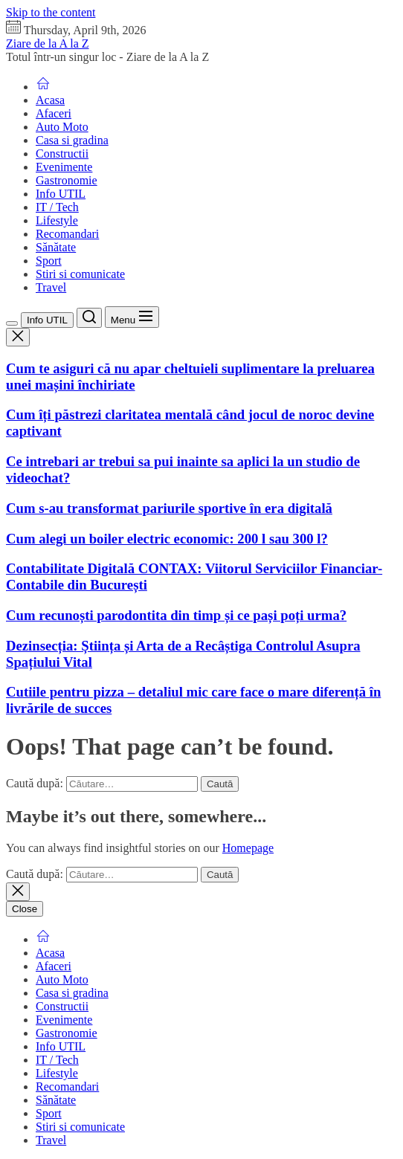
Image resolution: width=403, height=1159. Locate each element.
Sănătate (56, 247)
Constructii (62, 153)
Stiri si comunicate (80, 274)
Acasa (50, 100)
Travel (51, 287)
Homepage (248, 848)
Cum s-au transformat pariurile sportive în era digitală (169, 508)
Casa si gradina (72, 140)
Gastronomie (66, 180)
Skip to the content (50, 12)
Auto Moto (62, 126)
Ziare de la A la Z (47, 43)
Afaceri (53, 113)
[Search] (89, 318)
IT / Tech (57, 207)
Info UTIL (61, 193)
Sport (49, 260)
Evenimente (64, 167)
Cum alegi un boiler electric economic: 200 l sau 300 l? (167, 538)
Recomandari (67, 233)
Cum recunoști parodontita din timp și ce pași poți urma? (176, 615)
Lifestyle (57, 220)
